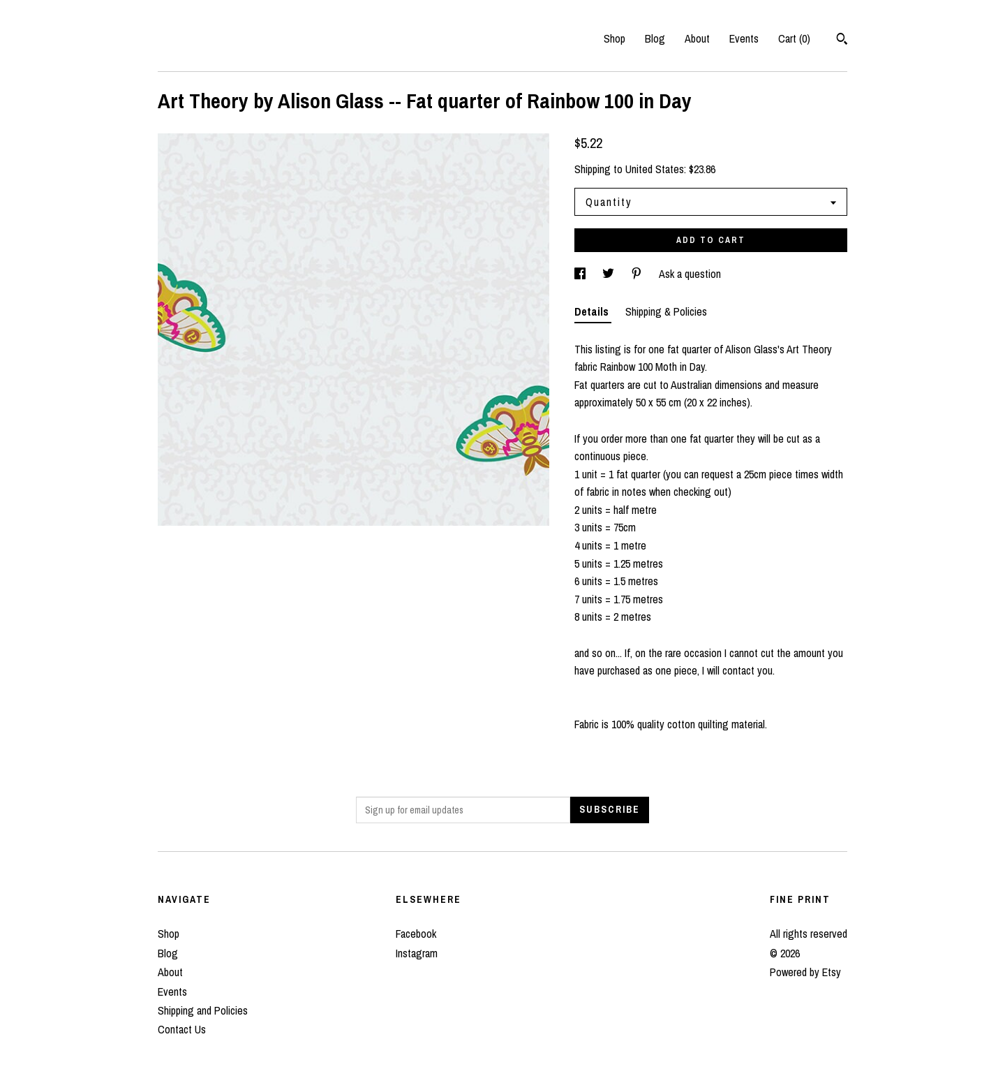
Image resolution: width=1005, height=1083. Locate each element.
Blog (655, 38)
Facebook (416, 933)
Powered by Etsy (805, 972)
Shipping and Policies (203, 1010)
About (697, 38)
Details (592, 311)
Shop (614, 38)
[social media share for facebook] (581, 273)
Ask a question (690, 273)
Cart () (794, 38)
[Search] (842, 40)
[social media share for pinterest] (638, 273)
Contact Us (182, 1029)
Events (744, 38)
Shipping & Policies (666, 311)
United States (654, 169)
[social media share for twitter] (609, 273)
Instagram (417, 953)
